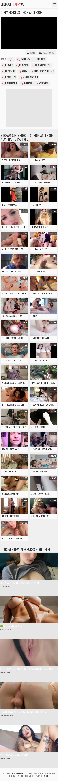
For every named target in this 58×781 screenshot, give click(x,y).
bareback (23, 59)
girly (23, 71)
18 (11, 59)
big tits (39, 59)
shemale (26, 83)
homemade (9, 77)
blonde (7, 65)
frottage (8, 71)
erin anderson (41, 65)
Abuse (46, 775)
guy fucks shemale (42, 71)
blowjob (22, 65)
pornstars (9, 83)
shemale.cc (12, 4)
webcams (42, 83)
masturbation (29, 77)
